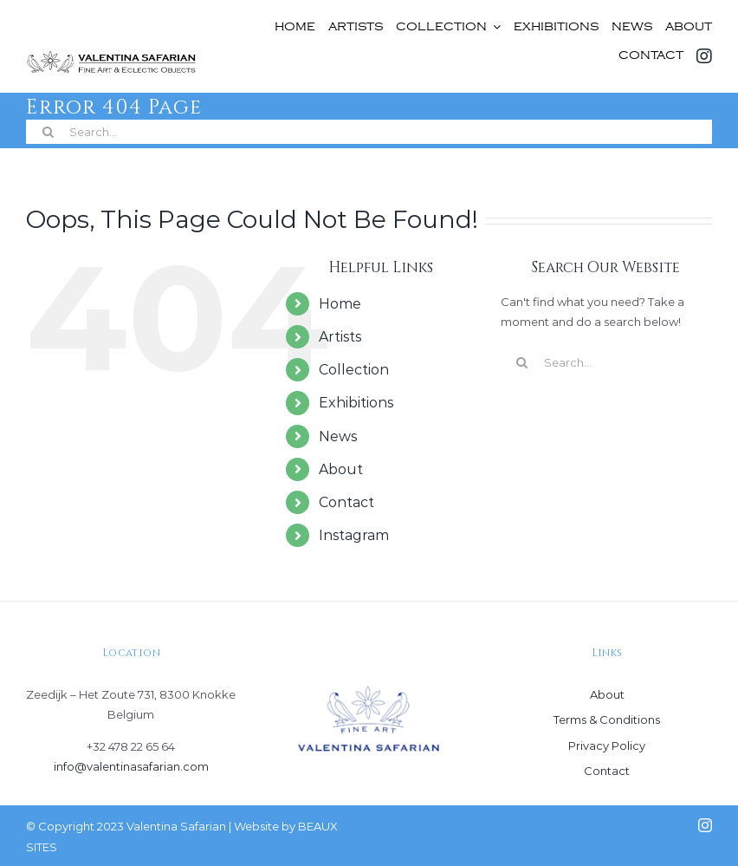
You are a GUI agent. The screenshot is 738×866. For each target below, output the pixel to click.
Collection (354, 369)
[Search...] (369, 132)
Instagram (354, 535)
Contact (346, 502)
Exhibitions (356, 402)
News (338, 436)
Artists (340, 337)
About (341, 469)
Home (340, 304)
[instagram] (705, 825)
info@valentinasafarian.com (131, 766)
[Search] (47, 131)
